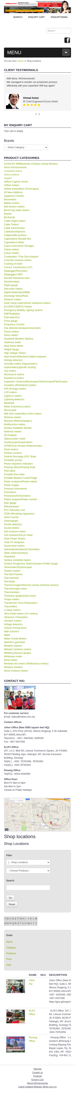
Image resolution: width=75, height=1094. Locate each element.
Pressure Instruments (15, 488)
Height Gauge (11, 349)
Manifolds (9, 403)
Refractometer (11, 506)
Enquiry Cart (37, 1079)
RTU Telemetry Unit (14, 510)
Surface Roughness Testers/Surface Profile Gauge (31, 563)
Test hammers (11, 578)
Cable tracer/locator (14, 228)
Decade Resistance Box (17, 278)
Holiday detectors (13, 360)
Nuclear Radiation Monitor (18, 428)
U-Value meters (12, 610)
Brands (8, 213)
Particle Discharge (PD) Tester (20, 456)
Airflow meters (11, 185)
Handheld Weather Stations (18, 338)
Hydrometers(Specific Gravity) (20, 367)
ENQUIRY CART (36, 17)
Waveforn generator (14, 642)
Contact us (37, 1072)
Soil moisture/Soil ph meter (18, 535)
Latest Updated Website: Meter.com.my (37, 1086)
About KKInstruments (15, 167)
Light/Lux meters (13, 395)
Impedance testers (14, 378)
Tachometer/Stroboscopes (18, 567)
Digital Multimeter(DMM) (17, 292)
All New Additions (13, 192)
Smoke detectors (13, 524)
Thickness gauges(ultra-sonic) (20, 595)
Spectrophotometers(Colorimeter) (22, 549)
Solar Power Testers (14, 538)
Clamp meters (11, 249)
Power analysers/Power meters (20, 481)
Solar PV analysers (14, 542)
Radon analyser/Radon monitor (20, 499)
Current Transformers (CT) (18, 267)
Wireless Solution (13, 667)
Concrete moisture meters (18, 260)
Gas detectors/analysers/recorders (22, 328)
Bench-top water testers (16, 210)
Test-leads (9, 581)
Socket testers (11, 528)
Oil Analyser (10, 435)
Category (11, 947)
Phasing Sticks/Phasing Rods (19, 467)
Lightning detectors (14, 399)
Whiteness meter (13, 656)
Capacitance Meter (14, 242)
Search (17, 17)
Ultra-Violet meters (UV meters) (20, 613)
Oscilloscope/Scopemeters (18, 442)
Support (8, 178)
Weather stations (13, 645)
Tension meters (12, 570)
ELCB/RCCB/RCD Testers (18, 306)
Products (37, 1076)
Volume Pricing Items (15, 628)
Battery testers (11, 203)
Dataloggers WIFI (13, 274)
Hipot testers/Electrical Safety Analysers (25, 356)
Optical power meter (14, 438)
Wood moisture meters (16, 670)
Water (7, 635)
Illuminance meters (14, 374)
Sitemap (37, 1069)
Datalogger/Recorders (15, 271)
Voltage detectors (13, 624)
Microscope (10, 410)
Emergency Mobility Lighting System (23, 310)
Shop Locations (11, 174)
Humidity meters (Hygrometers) (20, 363)
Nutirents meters (13, 431)
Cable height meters (14, 221)
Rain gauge (10, 503)
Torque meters (11, 599)
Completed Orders (13, 171)
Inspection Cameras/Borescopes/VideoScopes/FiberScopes (36, 381)
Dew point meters (13, 288)
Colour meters (11, 253)
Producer (11, 953)
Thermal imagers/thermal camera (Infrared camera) (31, 585)
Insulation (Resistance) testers (20, 385)
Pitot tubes (9, 470)
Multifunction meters (14, 424)
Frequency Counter (14, 324)
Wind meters (10, 660)
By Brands (9, 217)
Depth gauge (11, 285)
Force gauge (10, 321)
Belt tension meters (14, 206)
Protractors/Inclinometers (17, 495)
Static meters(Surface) (16, 553)
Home (21, 61)
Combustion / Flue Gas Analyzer (21, 256)
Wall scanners (11, 631)
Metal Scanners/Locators (17, 406)
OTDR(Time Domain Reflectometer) (23, 445)
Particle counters (13, 453)
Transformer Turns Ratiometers (20, 603)
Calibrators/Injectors (14, 231)
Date (8, 964)
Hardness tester (12, 342)
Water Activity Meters (15, 638)
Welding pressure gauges (17, 653)
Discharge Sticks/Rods (16, 296)
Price (9, 959)
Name (9, 941)
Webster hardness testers (17, 649)
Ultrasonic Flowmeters (16, 617)
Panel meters (11, 449)
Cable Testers (11, 224)
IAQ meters (10, 370)
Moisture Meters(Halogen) (18, 420)
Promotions (10, 492)
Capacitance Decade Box (17, 238)
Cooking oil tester (13, 263)
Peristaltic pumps (13, 460)
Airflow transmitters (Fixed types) (21, 188)
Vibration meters (12, 620)
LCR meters (10, 392)
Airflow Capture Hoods (16, 181)
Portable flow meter (14, 474)
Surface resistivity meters (17, 560)
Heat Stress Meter (13, 346)
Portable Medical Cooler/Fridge (20, 478)
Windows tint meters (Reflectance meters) (26, 663)
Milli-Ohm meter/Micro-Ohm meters (22, 413)
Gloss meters (11, 335)
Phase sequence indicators (18, 463)
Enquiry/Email (59, 17)
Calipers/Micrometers (15, 235)
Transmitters (10, 606)
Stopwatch (9, 556)
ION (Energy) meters (15, 388)
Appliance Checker (14, 196)
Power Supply (11, 485)
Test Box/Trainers (13, 574)
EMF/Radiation (12, 313)
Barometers (10, 199)
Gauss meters (11, 331)
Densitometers (11, 281)
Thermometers (12, 592)
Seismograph (11, 520)
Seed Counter (11, 517)
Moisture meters (12, 417)
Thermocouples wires (15, 588)
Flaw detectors (12, 317)
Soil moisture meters (15, 531)
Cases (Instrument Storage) (18, 246)
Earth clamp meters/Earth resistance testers (27, 303)
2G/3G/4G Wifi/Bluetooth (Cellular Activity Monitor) (31, 163)
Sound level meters (14, 545)
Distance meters (12, 299)
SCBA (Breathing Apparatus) (19, 513)
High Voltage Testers (15, 353)
